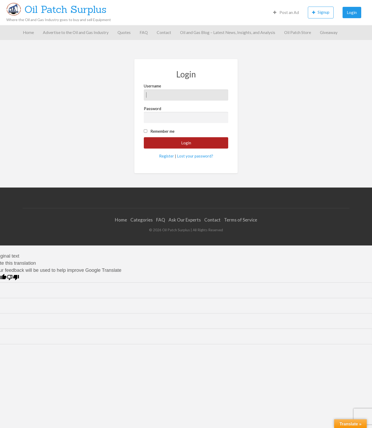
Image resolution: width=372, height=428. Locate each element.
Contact (164, 32)
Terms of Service (240, 220)
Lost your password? (195, 156)
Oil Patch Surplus (65, 9)
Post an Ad (286, 12)
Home (28, 32)
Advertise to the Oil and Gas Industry (76, 32)
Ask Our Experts (185, 220)
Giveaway (329, 32)
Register (166, 156)
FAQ (144, 32)
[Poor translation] (13, 277)
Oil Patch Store (297, 32)
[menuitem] (286, 12)
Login (352, 12)
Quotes (124, 32)
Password (186, 114)
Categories (141, 220)
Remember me (162, 131)
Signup (320, 12)
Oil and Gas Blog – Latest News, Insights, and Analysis (227, 32)
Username (186, 91)
